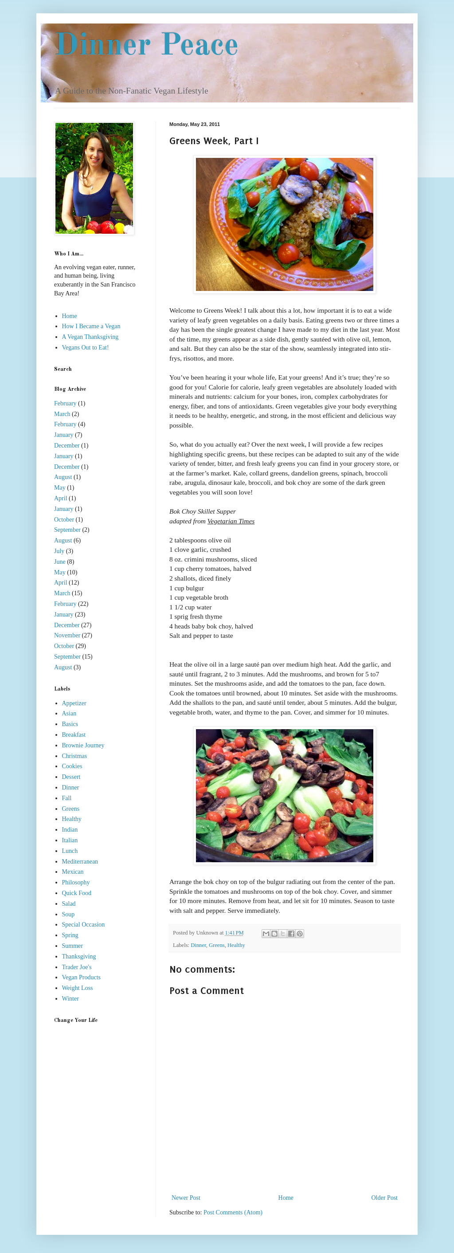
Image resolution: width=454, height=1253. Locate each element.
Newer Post (186, 1197)
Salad (69, 903)
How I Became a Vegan (91, 326)
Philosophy (76, 882)
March (62, 414)
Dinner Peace (146, 46)
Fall (67, 798)
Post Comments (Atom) (233, 1212)
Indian (70, 829)
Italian (70, 840)
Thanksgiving (79, 956)
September (67, 529)
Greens (217, 945)
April (60, 498)
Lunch (70, 851)
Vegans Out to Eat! (85, 347)
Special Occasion (83, 924)
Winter (70, 998)
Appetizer (74, 703)
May (60, 487)
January (64, 435)
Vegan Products (81, 977)
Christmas (74, 756)
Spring (70, 935)
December (67, 445)
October (64, 519)
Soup (68, 914)
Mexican (73, 871)
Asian (69, 713)
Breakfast (74, 734)
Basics (70, 724)
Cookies (72, 766)
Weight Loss (77, 988)
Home (286, 1197)
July (59, 551)
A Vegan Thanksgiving (90, 337)
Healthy (236, 945)
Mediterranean (80, 861)
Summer (72, 946)
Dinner (198, 945)
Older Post (385, 1197)
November (67, 635)
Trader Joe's (77, 967)
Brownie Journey (83, 745)
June (60, 561)
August (63, 477)
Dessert (71, 777)
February (65, 403)
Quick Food (77, 893)
